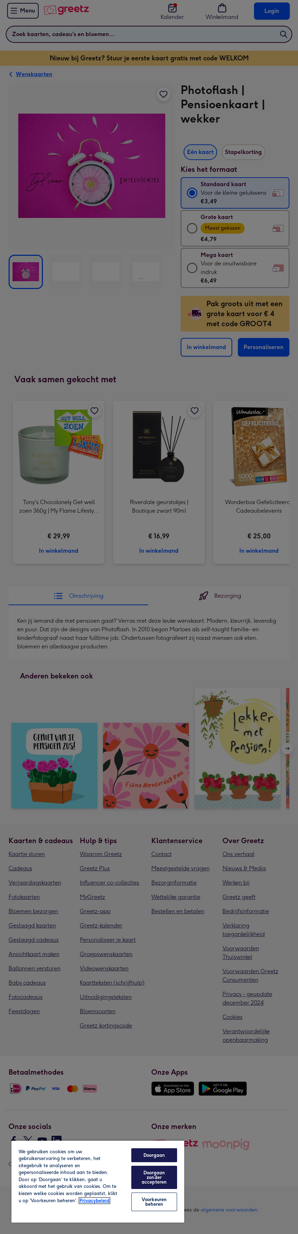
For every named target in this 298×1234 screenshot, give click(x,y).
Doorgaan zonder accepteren (154, 1177)
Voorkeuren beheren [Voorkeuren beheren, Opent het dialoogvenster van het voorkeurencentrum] (154, 1202)
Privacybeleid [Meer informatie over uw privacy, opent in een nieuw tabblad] (94, 1200)
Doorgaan (154, 1155)
